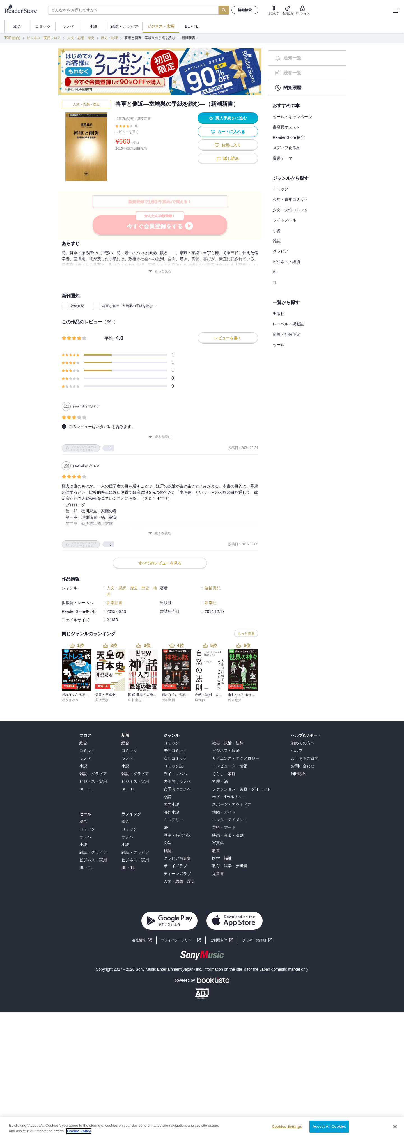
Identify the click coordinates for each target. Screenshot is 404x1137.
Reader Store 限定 (289, 137)
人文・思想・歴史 (80, 38)
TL (275, 282)
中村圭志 (135, 700)
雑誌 (277, 241)
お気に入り (228, 145)
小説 (277, 230)
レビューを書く (127, 132)
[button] (257, 940)
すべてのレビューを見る (160, 563)
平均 (108, 338)
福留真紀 (77, 306)
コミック (280, 189)
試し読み (228, 158)
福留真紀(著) (124, 119)
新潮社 (211, 602)
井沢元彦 (102, 700)
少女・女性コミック (290, 210)
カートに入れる (228, 131)
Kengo (200, 700)
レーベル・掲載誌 (288, 324)
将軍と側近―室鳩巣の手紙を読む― (129, 306)
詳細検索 (245, 10)
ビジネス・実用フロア (44, 38)
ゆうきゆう (70, 700)
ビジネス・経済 (286, 261)
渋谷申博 (168, 700)
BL (275, 272)
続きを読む (159, 437)
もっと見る (159, 271)
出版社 (278, 313)
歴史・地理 (109, 38)
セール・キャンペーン (292, 116)
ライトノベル (284, 220)
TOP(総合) (12, 38)
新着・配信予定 (286, 334)
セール (278, 344)
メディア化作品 (286, 148)
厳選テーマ (282, 158)
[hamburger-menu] (395, 10)
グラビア (280, 251)
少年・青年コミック (290, 199)
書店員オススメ (286, 127)
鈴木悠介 (235, 700)
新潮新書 (144, 119)
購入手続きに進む (228, 118)
